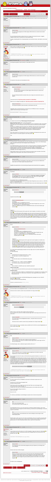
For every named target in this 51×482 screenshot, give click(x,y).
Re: (21, 27)
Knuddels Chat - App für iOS (21, 479)
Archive (16, 11)
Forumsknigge (32, 9)
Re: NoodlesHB (22, 375)
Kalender (25, 9)
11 (43, 14)
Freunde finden (29, 479)
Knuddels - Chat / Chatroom (41, 472)
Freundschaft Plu (35, 479)
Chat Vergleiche (22, 480)
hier (28, 80)
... (35, 14)
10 (41, 14)
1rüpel (17, 30)
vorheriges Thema (8, 467)
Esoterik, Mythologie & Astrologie (23, 11)
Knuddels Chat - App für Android (11, 479)
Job (30, 480)
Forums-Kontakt (34, 472)
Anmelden (14, 8)
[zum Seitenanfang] (6, 42)
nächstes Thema (21, 467)
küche (17, 452)
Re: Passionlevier (22, 16)
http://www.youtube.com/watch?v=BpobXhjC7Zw (35, 101)
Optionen (6, 14)
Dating (43, 479)
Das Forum (12, 11)
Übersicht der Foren (19, 9)
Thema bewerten (13, 14)
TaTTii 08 (17, 350)
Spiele (40, 479)
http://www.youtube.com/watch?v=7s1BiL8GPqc (27, 99)
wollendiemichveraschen (19, 200)
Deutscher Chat (3, 479)
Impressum (27, 480)
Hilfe (29, 9)
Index (14, 467)
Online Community (47, 479)
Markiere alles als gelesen (7, 472)
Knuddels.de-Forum (7, 11)
